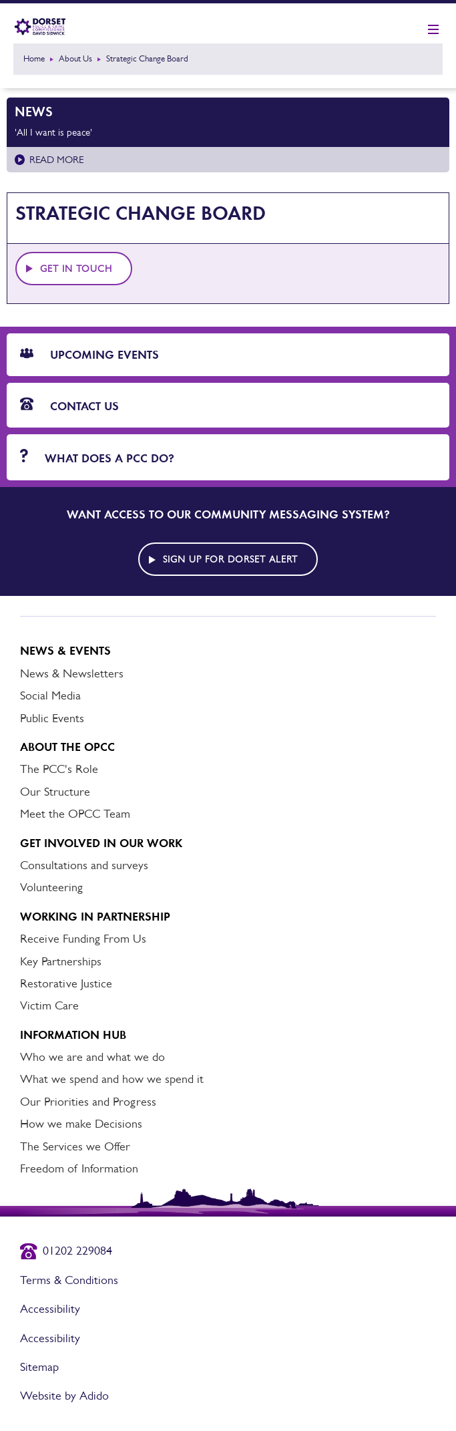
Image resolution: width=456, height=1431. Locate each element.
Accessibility (50, 1308)
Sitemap (39, 1367)
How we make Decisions (81, 1123)
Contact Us (69, 406)
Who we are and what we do (92, 1057)
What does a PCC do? (97, 457)
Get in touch (76, 268)
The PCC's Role (59, 769)
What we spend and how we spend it (112, 1079)
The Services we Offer (75, 1146)
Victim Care (49, 1005)
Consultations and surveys (84, 865)
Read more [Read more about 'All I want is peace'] (56, 159)
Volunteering (51, 887)
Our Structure (55, 791)
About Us (75, 58)
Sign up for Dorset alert (230, 559)
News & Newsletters (72, 673)
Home (34, 58)
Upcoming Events (89, 354)
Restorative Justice (66, 983)
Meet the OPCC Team (75, 813)
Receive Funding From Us (83, 938)
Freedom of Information (79, 1168)
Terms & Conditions (69, 1280)
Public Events (52, 718)
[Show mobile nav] (433, 30)
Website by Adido (64, 1395)
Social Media (50, 695)
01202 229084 (77, 1250)
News (34, 112)
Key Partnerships (60, 961)
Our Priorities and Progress (88, 1101)
